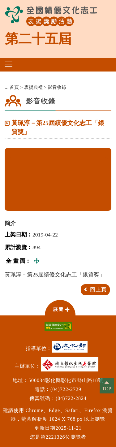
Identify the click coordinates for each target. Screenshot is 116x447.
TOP (106, 388)
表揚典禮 (33, 87)
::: (7, 87)
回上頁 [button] (98, 289)
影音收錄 (57, 87)
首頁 (14, 87)
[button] (8, 64)
